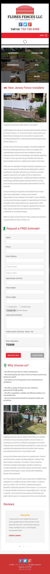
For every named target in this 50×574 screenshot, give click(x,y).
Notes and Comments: (14, 315)
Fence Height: (11, 288)
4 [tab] (30, 546)
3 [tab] (27, 546)
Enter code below (12, 341)
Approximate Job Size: (14, 278)
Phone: (8, 247)
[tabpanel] (25, 526)
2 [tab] (23, 546)
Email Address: (11, 256)
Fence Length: (11, 297)
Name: (8, 237)
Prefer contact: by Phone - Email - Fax (19, 331)
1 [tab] (20, 546)
